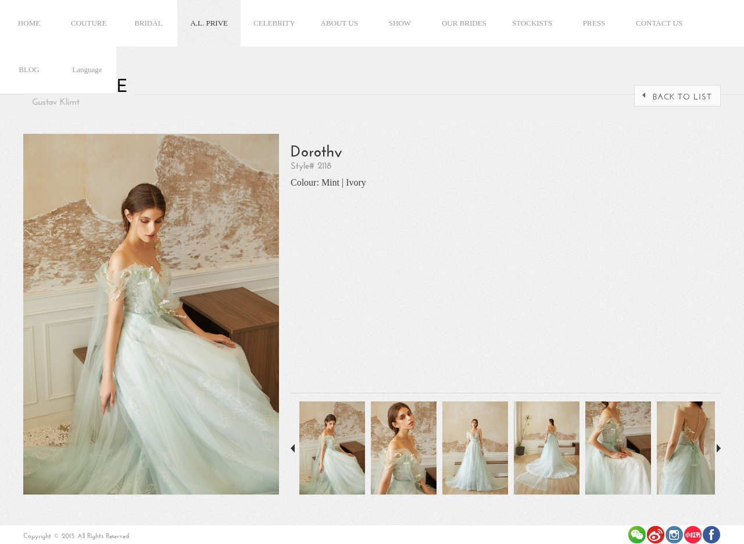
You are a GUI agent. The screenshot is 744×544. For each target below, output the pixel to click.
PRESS (594, 23)
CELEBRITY (274, 23)
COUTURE (88, 23)
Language (87, 69)
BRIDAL (148, 23)
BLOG (29, 69)
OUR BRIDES (464, 23)
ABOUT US (339, 23)
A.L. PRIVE (209, 23)
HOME (29, 23)
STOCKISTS (532, 23)
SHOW (400, 23)
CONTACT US (659, 23)
